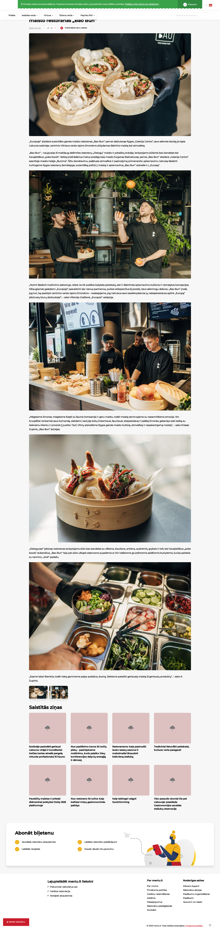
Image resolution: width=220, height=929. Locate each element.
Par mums (152, 885)
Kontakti (151, 909)
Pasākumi (188, 897)
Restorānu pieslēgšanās (159, 905)
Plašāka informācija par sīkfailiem (142, 4)
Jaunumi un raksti (192, 901)
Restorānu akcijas (192, 889)
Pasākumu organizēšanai (196, 893)
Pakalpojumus (154, 901)
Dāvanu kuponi (191, 885)
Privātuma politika (157, 889)
